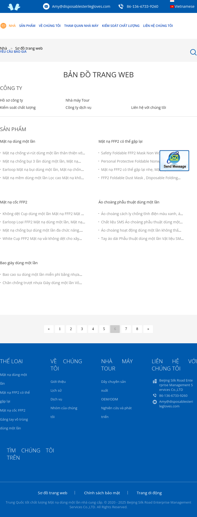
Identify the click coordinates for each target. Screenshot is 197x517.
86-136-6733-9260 (142, 6)
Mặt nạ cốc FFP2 (13, 202)
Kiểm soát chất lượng (121, 26)
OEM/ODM (109, 399)
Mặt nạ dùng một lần (17, 141)
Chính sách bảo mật (102, 493)
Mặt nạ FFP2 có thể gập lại (120, 141)
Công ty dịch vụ (78, 107)
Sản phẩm (27, 26)
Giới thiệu (58, 381)
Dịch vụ (56, 399)
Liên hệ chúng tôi (158, 26)
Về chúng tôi (50, 26)
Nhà (8, 26)
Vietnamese (184, 6)
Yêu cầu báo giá (13, 51)
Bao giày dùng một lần (19, 262)
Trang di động (149, 493)
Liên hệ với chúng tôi (148, 107)
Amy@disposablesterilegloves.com (81, 6)
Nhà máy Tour (77, 100)
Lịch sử (56, 390)
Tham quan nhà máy (81, 26)
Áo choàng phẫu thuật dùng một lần (128, 202)
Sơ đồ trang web (52, 493)
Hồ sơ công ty (11, 100)
